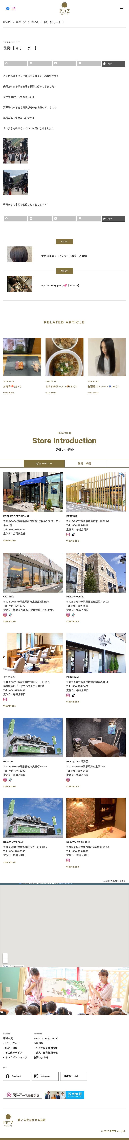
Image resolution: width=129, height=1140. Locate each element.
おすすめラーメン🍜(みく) (61, 386)
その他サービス (13, 1052)
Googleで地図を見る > (114, 881)
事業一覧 (8, 1038)
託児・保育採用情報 (47, 1052)
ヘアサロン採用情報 (47, 1048)
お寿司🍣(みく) (12, 386)
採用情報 (39, 1043)
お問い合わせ (41, 1057)
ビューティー (12, 1043)
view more (8, 393)
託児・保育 (11, 1048)
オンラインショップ (16, 1057)
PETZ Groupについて (46, 1038)
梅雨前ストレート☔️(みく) (103, 386)
